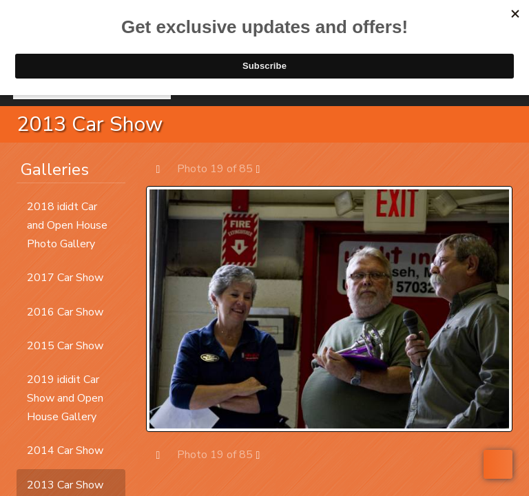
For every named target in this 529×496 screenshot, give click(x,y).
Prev (165, 168)
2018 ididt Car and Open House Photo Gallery (67, 225)
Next (264, 168)
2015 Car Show (65, 345)
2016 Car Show (65, 312)
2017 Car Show (65, 277)
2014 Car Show (65, 450)
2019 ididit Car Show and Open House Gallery (65, 398)
